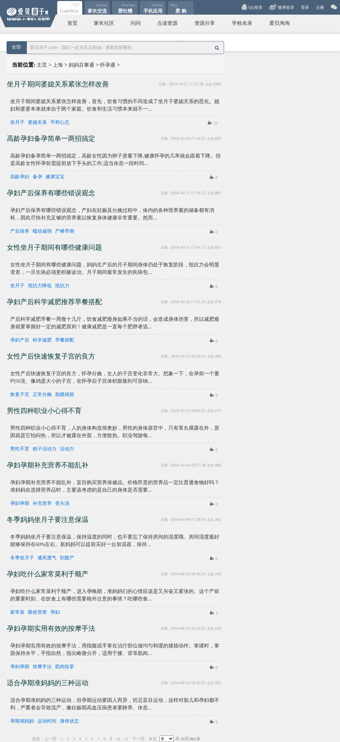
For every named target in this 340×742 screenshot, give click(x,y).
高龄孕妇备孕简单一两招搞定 (51, 138)
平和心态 (59, 122)
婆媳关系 (37, 122)
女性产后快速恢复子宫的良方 (51, 356)
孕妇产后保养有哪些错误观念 (51, 193)
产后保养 (19, 231)
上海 (58, 65)
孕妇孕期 (19, 503)
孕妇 (55, 612)
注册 (320, 7)
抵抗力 (62, 285)
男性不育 (19, 449)
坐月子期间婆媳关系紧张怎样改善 (58, 84)
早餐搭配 (64, 340)
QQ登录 (255, 7)
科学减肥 (42, 340)
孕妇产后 (19, 340)
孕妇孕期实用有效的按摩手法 (51, 628)
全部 (16, 47)
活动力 (67, 449)
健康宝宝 (55, 177)
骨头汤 (62, 503)
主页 (42, 65)
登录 (305, 7)
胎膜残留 (64, 394)
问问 (136, 23)
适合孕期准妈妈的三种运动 (47, 683)
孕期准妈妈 (22, 721)
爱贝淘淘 (279, 23)
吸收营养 (37, 612)
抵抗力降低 (40, 285)
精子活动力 (44, 449)
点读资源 (167, 23)
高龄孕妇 (19, 177)
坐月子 (17, 122)
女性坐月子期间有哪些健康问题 (54, 247)
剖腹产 (67, 558)
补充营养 (42, 503)
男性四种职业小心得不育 (44, 410)
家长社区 (104, 23)
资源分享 (204, 23)
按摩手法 (42, 666)
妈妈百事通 (81, 65)
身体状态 (69, 721)
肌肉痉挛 (64, 666)
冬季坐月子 (22, 558)
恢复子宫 (19, 394)
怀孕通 (107, 65)
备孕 (37, 177)
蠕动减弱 (42, 231)
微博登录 (286, 7)
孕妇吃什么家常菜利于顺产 (47, 574)
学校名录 (242, 23)
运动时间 (46, 721)
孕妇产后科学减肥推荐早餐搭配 (54, 302)
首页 (72, 23)
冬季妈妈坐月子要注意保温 (47, 519)
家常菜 (17, 612)
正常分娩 (42, 394)
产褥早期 (64, 231)
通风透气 (46, 558)
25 (216, 123)
